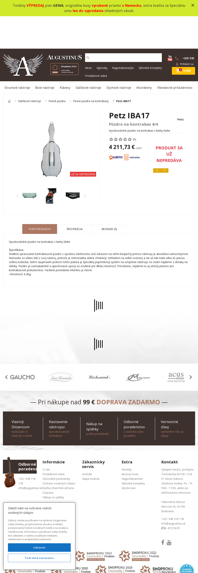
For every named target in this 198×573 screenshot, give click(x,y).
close (192, 5)
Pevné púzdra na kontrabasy (91, 70)
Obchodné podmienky (56, 448)
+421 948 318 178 (172, 488)
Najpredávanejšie (123, 35)
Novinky (127, 439)
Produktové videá (96, 43)
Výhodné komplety (150, 35)
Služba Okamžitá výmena (58, 457)
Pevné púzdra (57, 70)
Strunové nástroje (18, 55)
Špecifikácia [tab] (74, 198)
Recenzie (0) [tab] (109, 198)
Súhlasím (39, 547)
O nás (46, 439)
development (122, 565)
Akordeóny (144, 55)
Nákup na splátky (53, 467)
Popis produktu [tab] (40, 198)
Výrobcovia (128, 457)
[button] (7, 346)
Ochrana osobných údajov (59, 453)
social (138, 565)
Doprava (48, 462)
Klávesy (65, 55)
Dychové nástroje (119, 55)
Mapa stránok (91, 448)
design (107, 565)
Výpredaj (101, 35)
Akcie (88, 35)
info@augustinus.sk (30, 457)
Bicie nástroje (45, 55)
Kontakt (87, 443)
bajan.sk (150, 565)
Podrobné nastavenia (39, 558)
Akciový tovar (130, 443)
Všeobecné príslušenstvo (175, 55)
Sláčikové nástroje (88, 55)
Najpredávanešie (132, 448)
